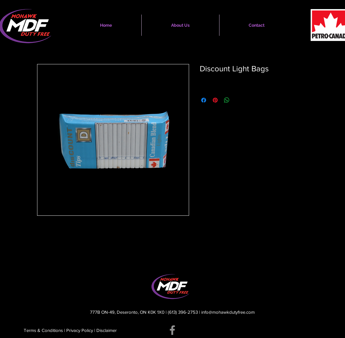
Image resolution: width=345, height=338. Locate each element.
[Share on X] (238, 100)
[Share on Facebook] (203, 100)
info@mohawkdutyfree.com (228, 312)
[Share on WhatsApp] (226, 100)
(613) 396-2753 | (184, 312)
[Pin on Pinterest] (215, 100)
